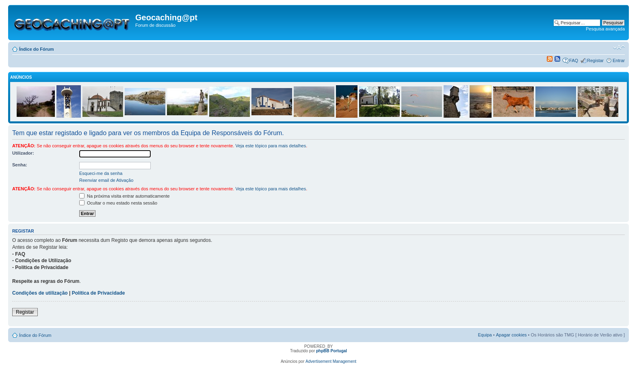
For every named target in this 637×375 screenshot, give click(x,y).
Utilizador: (23, 153)
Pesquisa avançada (605, 28)
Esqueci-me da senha (100, 173)
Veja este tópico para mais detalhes (270, 145)
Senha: (19, 164)
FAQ (573, 60)
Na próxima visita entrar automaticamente (124, 196)
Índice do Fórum (36, 49)
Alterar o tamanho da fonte (619, 47)
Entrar (619, 60)
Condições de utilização (40, 293)
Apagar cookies (511, 334)
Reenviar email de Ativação (106, 180)
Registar (595, 60)
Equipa (485, 334)
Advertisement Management (331, 361)
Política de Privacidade (98, 293)
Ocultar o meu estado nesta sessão (118, 202)
